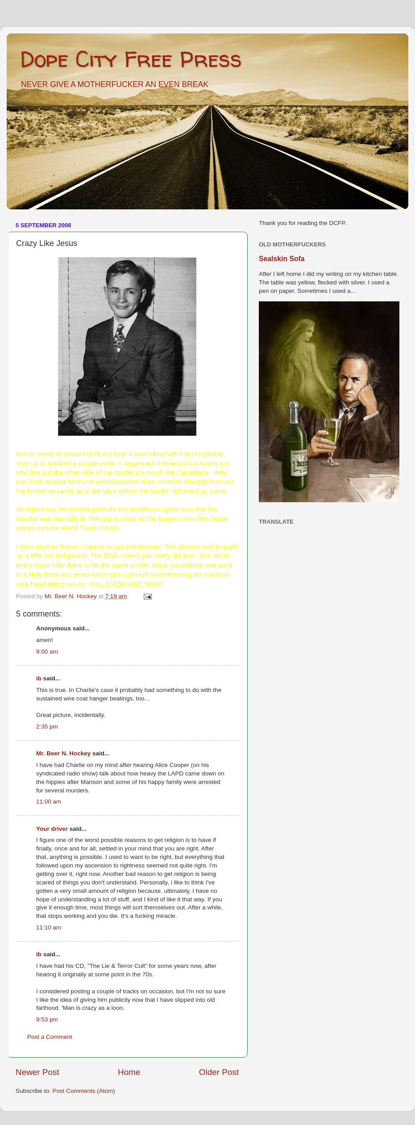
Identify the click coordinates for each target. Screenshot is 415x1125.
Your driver (52, 828)
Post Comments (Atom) (84, 1091)
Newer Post (37, 1072)
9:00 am (47, 651)
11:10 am (48, 927)
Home (129, 1072)
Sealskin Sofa (282, 258)
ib (39, 678)
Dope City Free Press (131, 58)
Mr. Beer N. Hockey (63, 753)
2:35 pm (47, 726)
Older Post (219, 1072)
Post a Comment (49, 1036)
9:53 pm (47, 1019)
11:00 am (48, 801)
